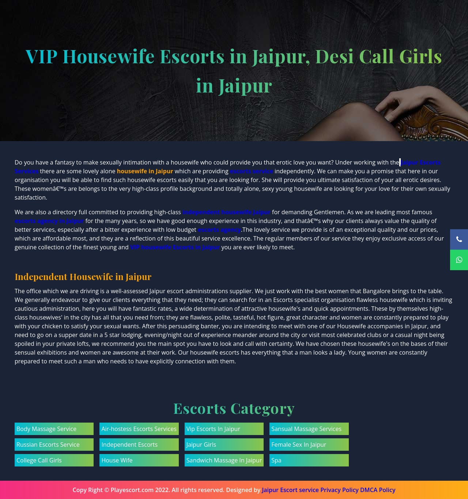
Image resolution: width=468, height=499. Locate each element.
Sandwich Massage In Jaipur (224, 460)
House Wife (116, 460)
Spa (276, 460)
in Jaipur (207, 247)
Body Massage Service (46, 429)
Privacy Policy (339, 490)
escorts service (251, 171)
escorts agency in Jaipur (49, 221)
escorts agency (219, 230)
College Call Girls (39, 460)
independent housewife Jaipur (226, 212)
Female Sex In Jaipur (298, 445)
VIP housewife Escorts (162, 247)
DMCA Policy (377, 490)
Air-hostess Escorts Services (138, 429)
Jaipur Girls (201, 445)
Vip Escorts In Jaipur (213, 429)
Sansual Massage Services (306, 429)
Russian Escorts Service (48, 445)
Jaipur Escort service (290, 490)
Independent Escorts (129, 445)
